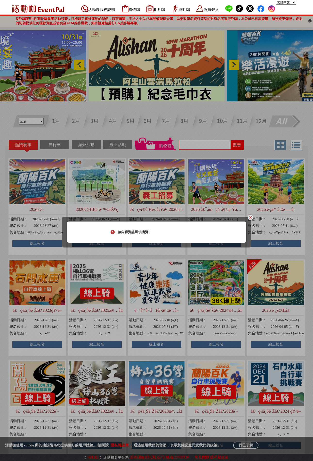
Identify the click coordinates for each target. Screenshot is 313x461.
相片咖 (159, 10)
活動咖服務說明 (101, 10)
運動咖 (184, 10)
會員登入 (211, 10)
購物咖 (134, 10)
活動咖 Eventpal (38, 9)
